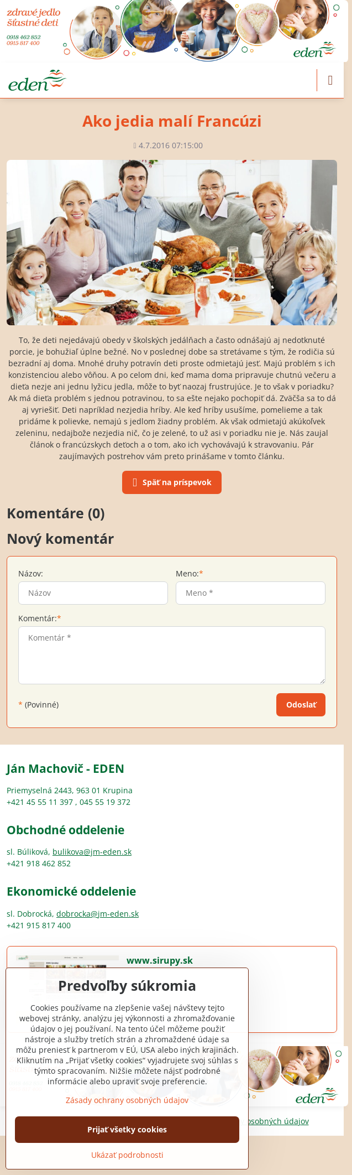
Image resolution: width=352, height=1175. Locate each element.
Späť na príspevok (170, 483)
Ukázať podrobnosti (127, 1155)
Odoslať (301, 704)
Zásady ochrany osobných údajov (127, 1100)
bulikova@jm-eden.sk (92, 851)
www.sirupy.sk (160, 960)
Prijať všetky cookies (127, 1129)
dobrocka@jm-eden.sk (97, 913)
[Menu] (330, 80)
